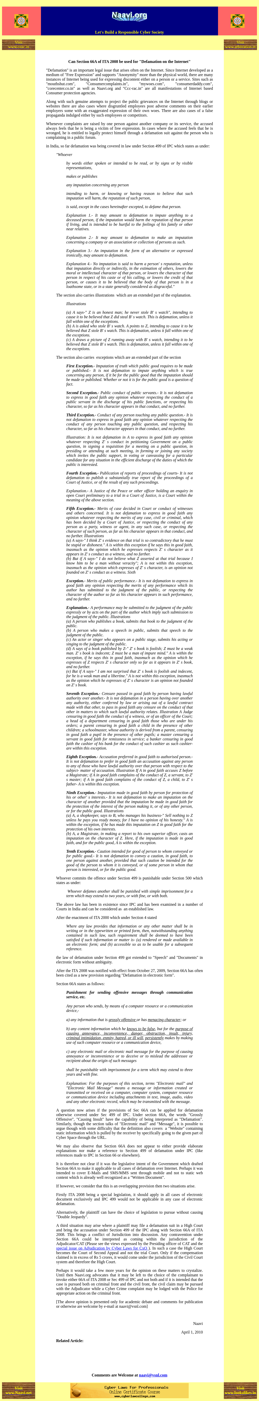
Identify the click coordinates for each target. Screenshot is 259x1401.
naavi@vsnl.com (153, 1375)
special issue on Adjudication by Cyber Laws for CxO (102, 1248)
